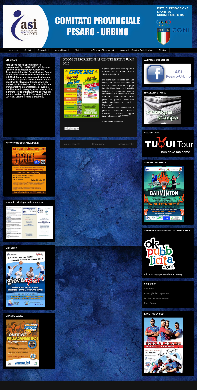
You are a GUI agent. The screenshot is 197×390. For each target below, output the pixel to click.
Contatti (27, 50)
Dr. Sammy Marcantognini (156, 298)
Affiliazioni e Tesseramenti (102, 50)
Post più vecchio (125, 144)
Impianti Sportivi (62, 50)
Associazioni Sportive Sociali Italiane (136, 50)
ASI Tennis (149, 288)
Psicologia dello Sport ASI (156, 293)
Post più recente (71, 144)
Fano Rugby (150, 303)
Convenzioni (43, 50)
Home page (13, 50)
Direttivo (162, 50)
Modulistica (80, 50)
